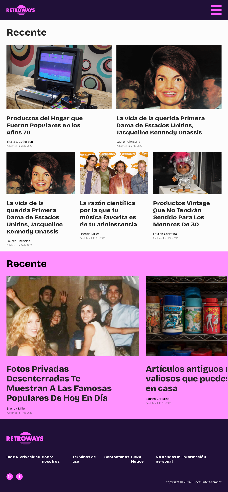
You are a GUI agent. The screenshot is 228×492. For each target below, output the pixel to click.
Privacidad (30, 457)
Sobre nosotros (51, 459)
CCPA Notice (137, 459)
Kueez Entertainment (207, 482)
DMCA (12, 457)
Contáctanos (116, 457)
